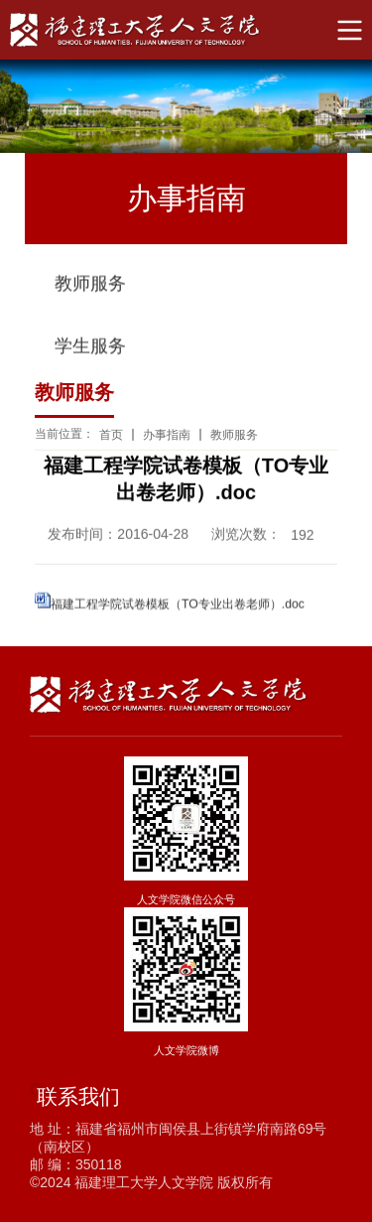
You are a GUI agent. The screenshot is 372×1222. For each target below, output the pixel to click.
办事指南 (166, 436)
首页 (111, 436)
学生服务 (90, 347)
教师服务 (90, 285)
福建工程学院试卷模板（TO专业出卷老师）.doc (178, 604)
